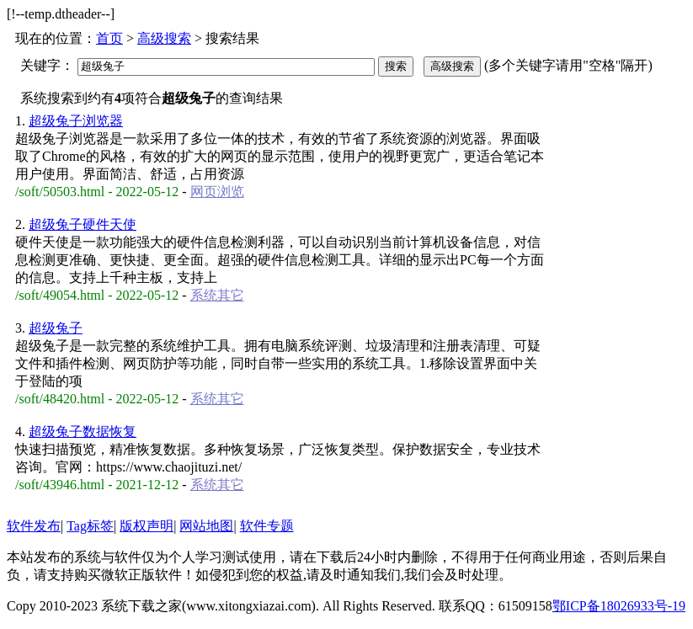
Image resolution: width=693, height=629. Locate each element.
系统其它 (217, 295)
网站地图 (206, 526)
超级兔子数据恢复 (82, 431)
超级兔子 (56, 328)
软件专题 (267, 526)
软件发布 (34, 526)
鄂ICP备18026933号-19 (618, 606)
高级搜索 (164, 38)
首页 (109, 38)
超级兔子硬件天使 (82, 224)
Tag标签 (90, 526)
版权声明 (146, 526)
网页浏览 (217, 191)
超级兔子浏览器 (76, 121)
